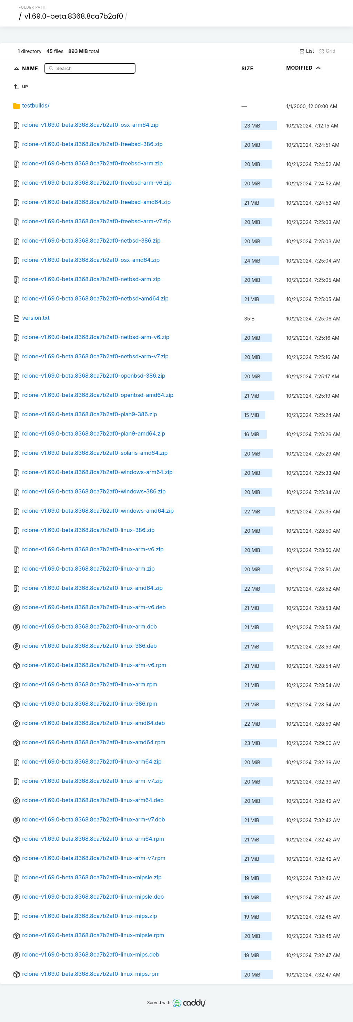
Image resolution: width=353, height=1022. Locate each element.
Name (31, 68)
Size (247, 68)
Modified (304, 68)
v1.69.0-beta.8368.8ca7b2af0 (73, 16)
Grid (327, 51)
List (306, 51)
